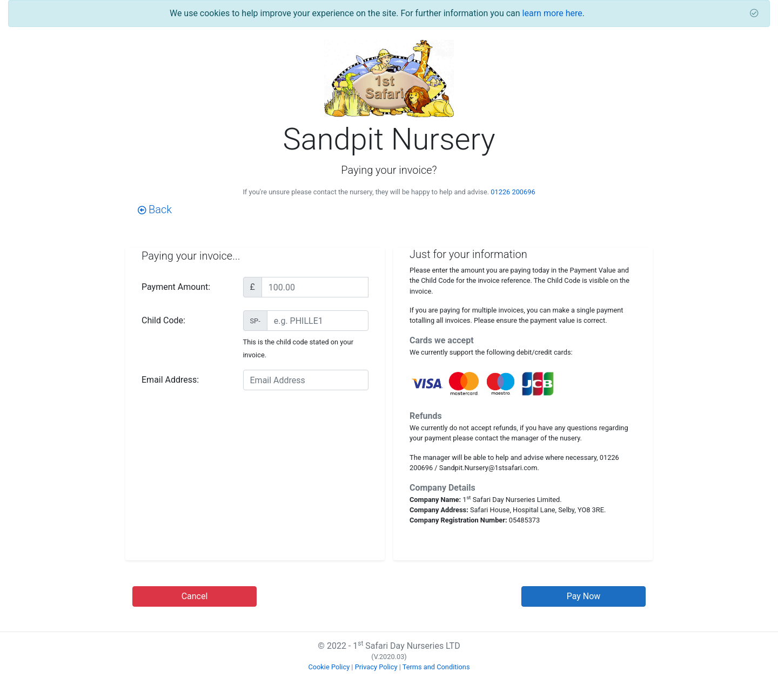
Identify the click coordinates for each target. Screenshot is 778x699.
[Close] (754, 13)
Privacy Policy (376, 667)
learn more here (552, 13)
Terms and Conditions (436, 667)
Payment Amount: (176, 287)
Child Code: (163, 320)
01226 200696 (513, 192)
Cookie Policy (329, 667)
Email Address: (170, 380)
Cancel (195, 596)
